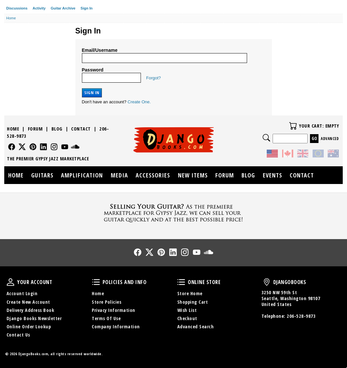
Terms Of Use (106, 318)
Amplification (82, 175)
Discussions (17, 8)
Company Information (116, 326)
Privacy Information (113, 310)
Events (272, 175)
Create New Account (28, 302)
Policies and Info (96, 282)
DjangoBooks (266, 282)
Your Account (10, 282)
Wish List (187, 310)
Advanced (330, 138)
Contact (81, 129)
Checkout (187, 318)
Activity (39, 8)
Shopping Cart (192, 302)
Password (93, 69)
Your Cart (293, 126)
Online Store (181, 282)
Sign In (87, 8)
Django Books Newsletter (34, 318)
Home (13, 129)
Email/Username (100, 50)
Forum (35, 129)
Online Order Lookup (29, 326)
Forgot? (153, 77)
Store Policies (106, 302)
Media (119, 175)
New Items (193, 175)
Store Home (189, 293)
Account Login (22, 293)
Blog (57, 129)
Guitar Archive (63, 8)
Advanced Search (195, 326)
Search (266, 138)
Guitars (42, 175)
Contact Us (18, 335)
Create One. (139, 101)
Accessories (153, 175)
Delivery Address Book (30, 310)
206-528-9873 (301, 316)
